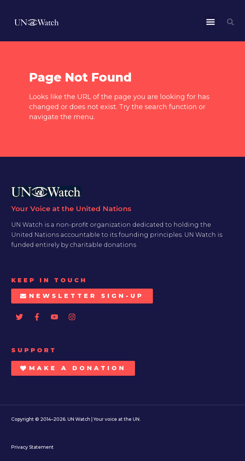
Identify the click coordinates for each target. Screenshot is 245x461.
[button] (211, 22)
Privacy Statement (32, 447)
